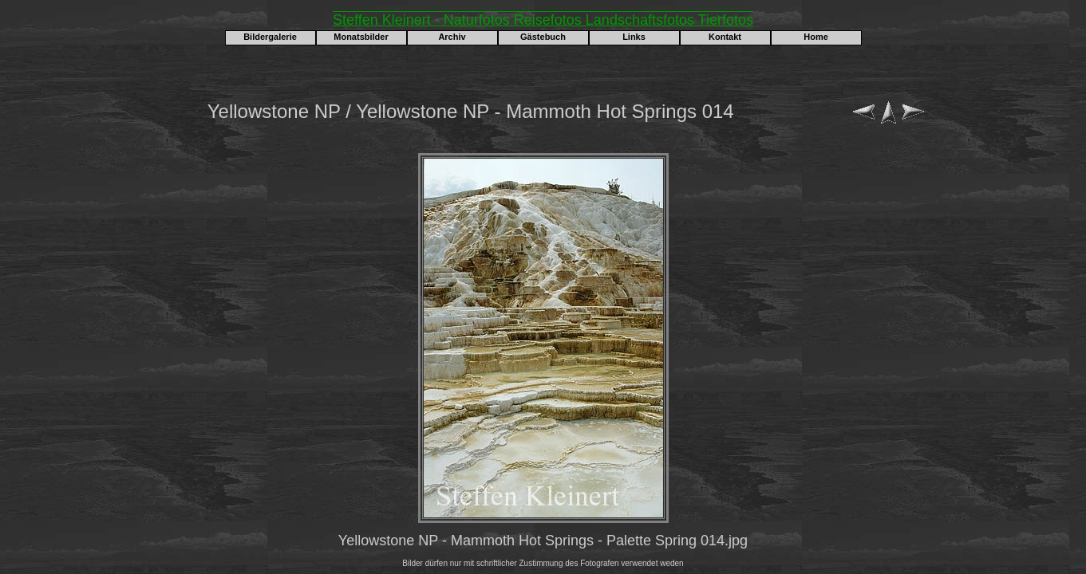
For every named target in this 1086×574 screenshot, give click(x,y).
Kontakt (725, 36)
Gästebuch (543, 36)
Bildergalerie (270, 36)
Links (634, 36)
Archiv (451, 36)
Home (816, 36)
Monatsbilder (361, 36)
